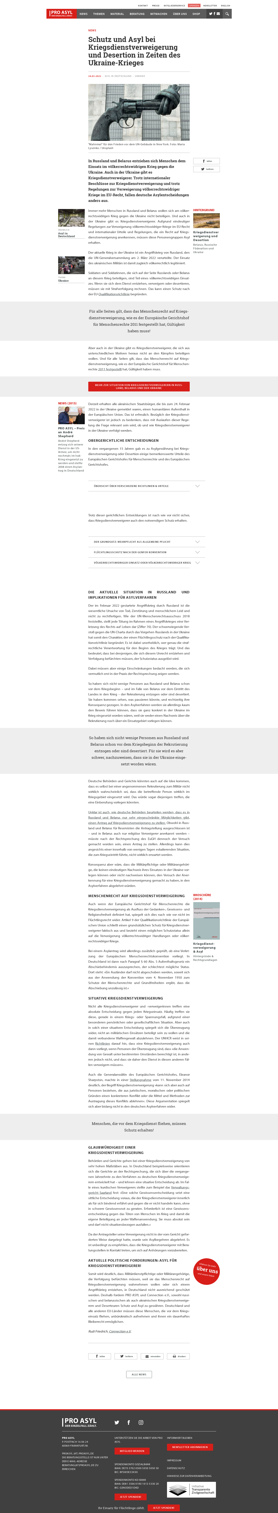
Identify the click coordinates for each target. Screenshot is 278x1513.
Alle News (139, 1374)
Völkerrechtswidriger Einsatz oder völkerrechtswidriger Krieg (147, 563)
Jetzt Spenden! (163, 1507)
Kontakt (143, 5)
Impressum (174, 1460)
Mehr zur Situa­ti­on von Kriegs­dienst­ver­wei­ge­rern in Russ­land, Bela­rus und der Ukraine (139, 386)
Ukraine (140, 76)
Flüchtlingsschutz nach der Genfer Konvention (147, 552)
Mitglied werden (132, 1451)
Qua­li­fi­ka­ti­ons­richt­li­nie (114, 294)
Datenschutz (176, 1468)
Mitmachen (158, 14)
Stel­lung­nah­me (140, 1080)
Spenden (194, 5)
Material (117, 14)
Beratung (137, 14)
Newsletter (210, 5)
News (84, 14)
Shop (196, 14)
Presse (156, 5)
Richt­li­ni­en (102, 1043)
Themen (99, 14)
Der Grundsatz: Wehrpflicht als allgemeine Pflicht (147, 542)
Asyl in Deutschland (118, 76)
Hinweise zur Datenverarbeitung (189, 1476)
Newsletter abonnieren (190, 1447)
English (225, 5)
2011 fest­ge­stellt (110, 369)
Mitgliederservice (174, 5)
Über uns (180, 14)
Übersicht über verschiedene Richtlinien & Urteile (147, 486)
